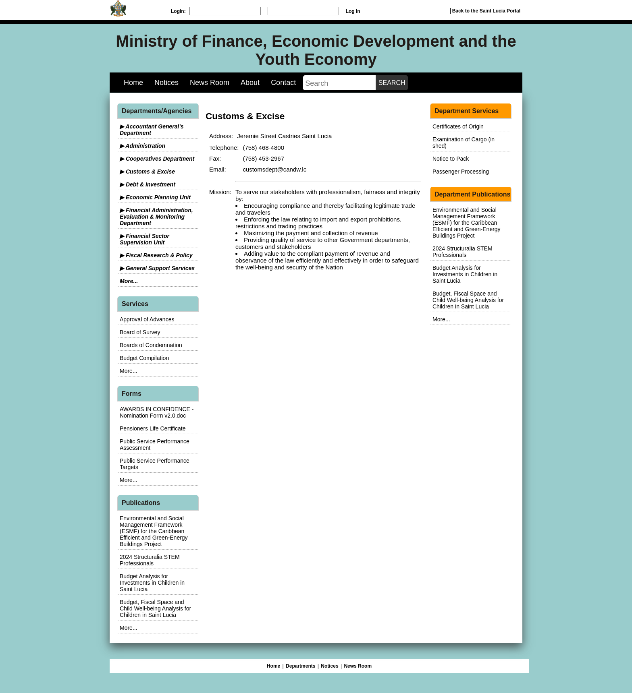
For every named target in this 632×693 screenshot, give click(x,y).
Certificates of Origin (458, 126)
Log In (353, 11)
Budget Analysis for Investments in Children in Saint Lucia (152, 582)
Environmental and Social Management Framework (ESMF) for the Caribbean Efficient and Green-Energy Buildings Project (154, 531)
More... (129, 281)
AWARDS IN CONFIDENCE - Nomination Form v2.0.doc (156, 412)
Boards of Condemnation (151, 345)
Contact (283, 83)
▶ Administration (142, 146)
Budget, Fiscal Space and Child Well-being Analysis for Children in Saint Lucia (155, 608)
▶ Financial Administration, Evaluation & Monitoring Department (156, 216)
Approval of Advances (147, 319)
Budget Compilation (144, 358)
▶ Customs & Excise (147, 171)
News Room (209, 83)
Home (133, 83)
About (250, 83)
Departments (300, 666)
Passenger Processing (460, 171)
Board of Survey (140, 332)
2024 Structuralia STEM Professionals (150, 560)
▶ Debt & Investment (147, 184)
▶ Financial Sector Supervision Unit (144, 239)
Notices (166, 83)
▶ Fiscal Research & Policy (156, 255)
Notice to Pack (450, 158)
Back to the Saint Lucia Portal (486, 11)
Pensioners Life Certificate (152, 428)
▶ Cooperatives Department (157, 158)
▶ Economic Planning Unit (155, 197)
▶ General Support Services (157, 268)
